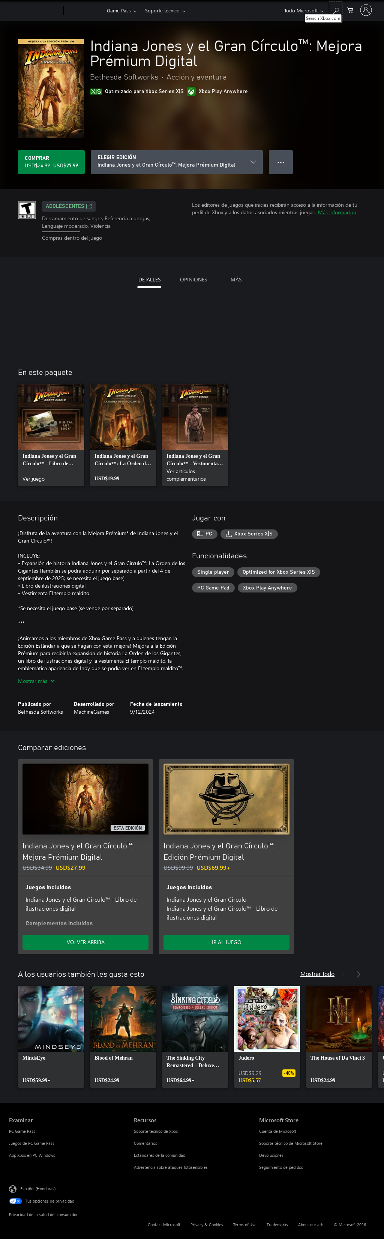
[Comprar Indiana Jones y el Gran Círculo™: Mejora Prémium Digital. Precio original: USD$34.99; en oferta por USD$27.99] (51, 162)
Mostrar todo (317, 973)
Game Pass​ (119, 10)
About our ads (311, 1224)
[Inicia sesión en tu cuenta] (366, 10)
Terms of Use (244, 1224)
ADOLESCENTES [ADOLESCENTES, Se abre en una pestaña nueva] (69, 206)
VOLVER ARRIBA (86, 942)
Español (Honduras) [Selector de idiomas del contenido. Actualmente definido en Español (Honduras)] (38, 1188)
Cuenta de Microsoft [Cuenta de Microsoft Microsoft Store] (277, 1131)
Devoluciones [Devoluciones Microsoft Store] (271, 1155)
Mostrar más (36, 680)
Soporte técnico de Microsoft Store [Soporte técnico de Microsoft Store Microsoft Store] (290, 1143)
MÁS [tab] (236, 279)
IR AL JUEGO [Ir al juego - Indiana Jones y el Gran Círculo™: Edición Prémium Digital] (227, 942)
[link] (51, 435)
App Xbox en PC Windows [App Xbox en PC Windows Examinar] (32, 1155)
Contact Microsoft (164, 1224)
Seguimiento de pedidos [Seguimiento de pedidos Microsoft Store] (281, 1167)
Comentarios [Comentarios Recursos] (145, 1143)
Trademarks (277, 1224)
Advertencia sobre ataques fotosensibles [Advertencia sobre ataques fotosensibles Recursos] (171, 1167)
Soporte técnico (162, 10)
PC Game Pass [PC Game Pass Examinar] (22, 1131)
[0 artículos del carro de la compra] (350, 9)
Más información (337, 212)
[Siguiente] (358, 974)
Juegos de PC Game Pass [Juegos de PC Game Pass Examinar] (31, 1143)
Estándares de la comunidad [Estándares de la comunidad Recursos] (159, 1155)
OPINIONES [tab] (193, 279)
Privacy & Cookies (206, 1224)
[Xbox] (84, 10)
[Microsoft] (34, 10)
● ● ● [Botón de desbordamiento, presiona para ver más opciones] (281, 162)
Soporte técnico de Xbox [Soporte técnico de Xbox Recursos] (156, 1131)
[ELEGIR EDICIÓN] (177, 162)
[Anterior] (343, 974)
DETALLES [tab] (149, 279)
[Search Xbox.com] (335, 9)
